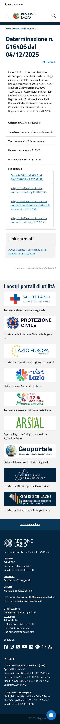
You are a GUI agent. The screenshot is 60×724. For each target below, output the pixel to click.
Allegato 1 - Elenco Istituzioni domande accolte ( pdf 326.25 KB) (29, 190)
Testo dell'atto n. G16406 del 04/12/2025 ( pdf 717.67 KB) (27, 177)
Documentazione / (21, 28)
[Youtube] (24, 646)
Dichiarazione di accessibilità (19, 624)
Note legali (9, 616)
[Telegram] (37, 646)
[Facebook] (6, 646)
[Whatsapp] (44, 646)
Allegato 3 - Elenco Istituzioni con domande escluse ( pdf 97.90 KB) (29, 220)
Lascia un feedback (30, 524)
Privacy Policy (11, 620)
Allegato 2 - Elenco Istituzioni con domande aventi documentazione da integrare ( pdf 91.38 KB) (30, 205)
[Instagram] (12, 646)
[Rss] (50, 646)
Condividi (49, 62)
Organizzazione (12, 609)
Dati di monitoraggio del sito (19, 632)
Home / (9, 28)
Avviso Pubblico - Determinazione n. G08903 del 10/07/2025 (27, 251)
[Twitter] (18, 646)
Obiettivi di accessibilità (16, 628)
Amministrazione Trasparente (20, 612)
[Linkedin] (31, 646)
